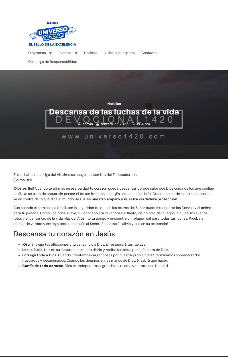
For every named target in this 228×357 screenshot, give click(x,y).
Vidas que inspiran (119, 52)
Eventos (65, 52)
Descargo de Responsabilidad (52, 61)
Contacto (149, 52)
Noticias (91, 52)
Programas (37, 52)
